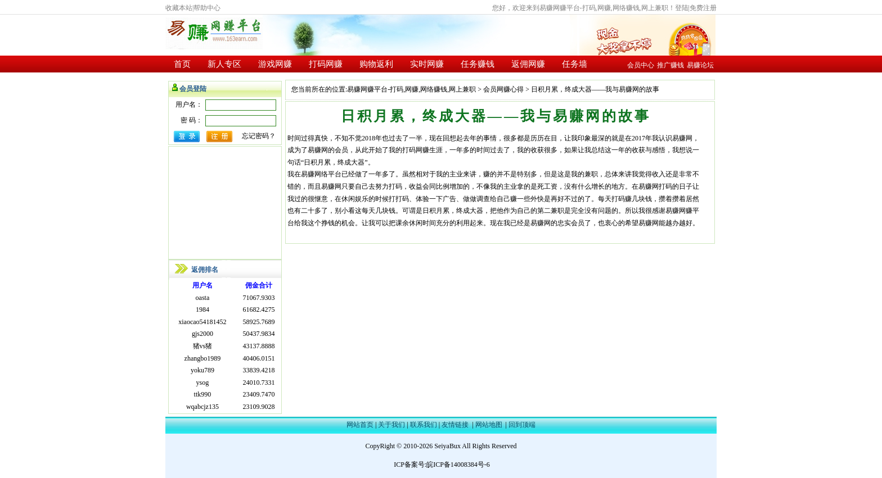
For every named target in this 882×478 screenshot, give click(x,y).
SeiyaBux (447, 446)
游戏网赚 (275, 64)
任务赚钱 (477, 64)
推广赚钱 (670, 65)
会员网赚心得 (503, 89)
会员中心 (640, 65)
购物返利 (376, 64)
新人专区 (224, 64)
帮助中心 (207, 8)
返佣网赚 (528, 64)
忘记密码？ (259, 136)
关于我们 (391, 425)
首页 (182, 64)
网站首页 (360, 425)
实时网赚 (427, 64)
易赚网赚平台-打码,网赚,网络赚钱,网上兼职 (411, 89)
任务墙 (574, 64)
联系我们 (423, 425)
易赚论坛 (700, 65)
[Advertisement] (225, 203)
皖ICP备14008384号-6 (458, 464)
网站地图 (488, 425)
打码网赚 (326, 64)
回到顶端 (522, 425)
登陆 (681, 8)
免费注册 (703, 8)
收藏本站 (178, 8)
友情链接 (455, 425)
